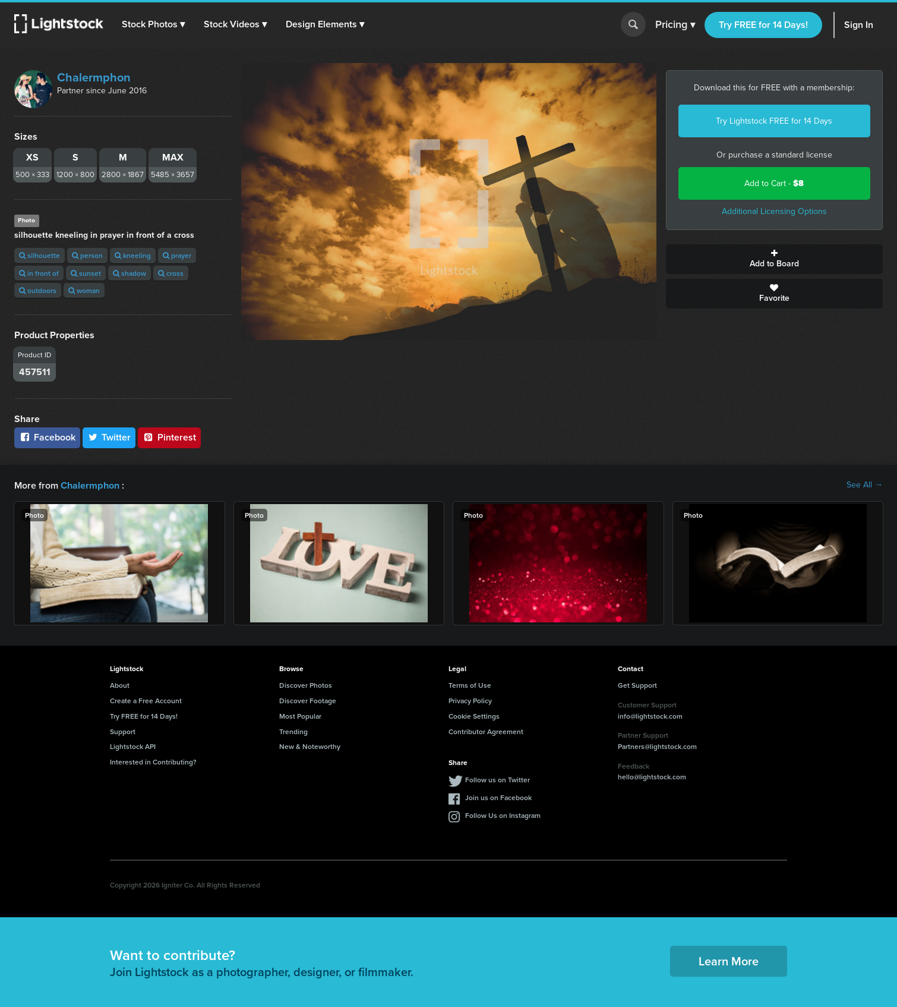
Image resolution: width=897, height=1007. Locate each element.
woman (84, 290)
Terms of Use (469, 684)
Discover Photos (305, 684)
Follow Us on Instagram (503, 815)
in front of (39, 273)
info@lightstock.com (650, 715)
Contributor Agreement (485, 731)
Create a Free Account (146, 700)
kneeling (133, 255)
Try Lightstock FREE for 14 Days (774, 121)
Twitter (109, 437)
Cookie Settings (474, 715)
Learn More (729, 960)
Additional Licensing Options (774, 211)
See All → (865, 485)
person (87, 255)
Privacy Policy (470, 700)
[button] (153, 24)
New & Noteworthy (309, 746)
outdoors (37, 290)
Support (122, 731)
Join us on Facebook (498, 797)
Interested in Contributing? (153, 761)
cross (171, 273)
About (120, 684)
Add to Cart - (774, 183)
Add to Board (774, 259)
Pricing (675, 25)
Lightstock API (133, 746)
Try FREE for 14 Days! (763, 25)
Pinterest (169, 437)
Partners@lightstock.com (657, 746)
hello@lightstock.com (652, 776)
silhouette (39, 255)
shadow (129, 273)
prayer (177, 255)
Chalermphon (94, 77)
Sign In (858, 25)
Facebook (47, 437)
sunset (86, 273)
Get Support (637, 684)
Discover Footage (307, 700)
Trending (293, 731)
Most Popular (300, 715)
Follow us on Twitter (497, 779)
